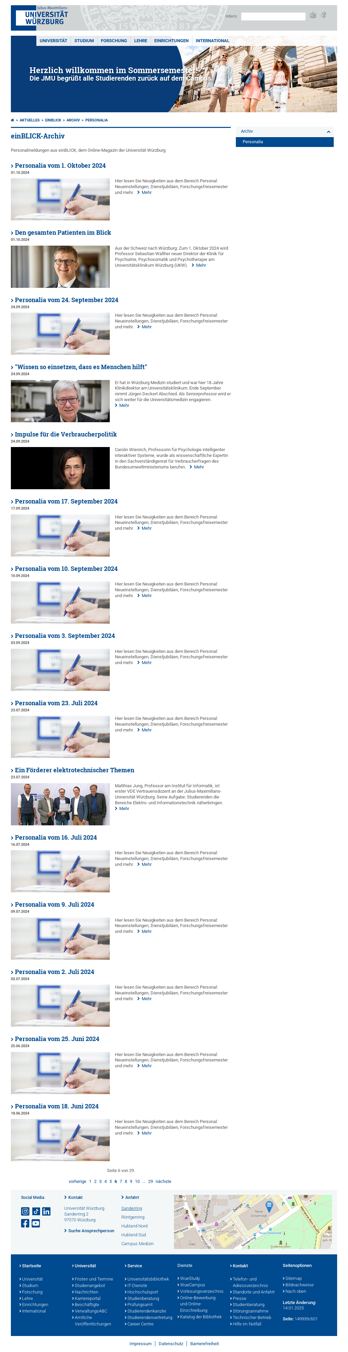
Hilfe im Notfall (245, 1324)
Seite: (288, 1318)
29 (150, 1181)
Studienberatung (142, 1299)
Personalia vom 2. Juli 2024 (54, 972)
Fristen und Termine (92, 1279)
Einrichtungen (171, 40)
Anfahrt (132, 1197)
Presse (238, 1299)
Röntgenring (132, 1217)
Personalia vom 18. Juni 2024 (57, 1106)
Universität (53, 40)
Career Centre (139, 1324)
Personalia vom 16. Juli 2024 (56, 837)
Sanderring (131, 1208)
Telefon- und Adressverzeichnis (249, 1282)
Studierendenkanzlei (145, 1311)
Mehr (147, 192)
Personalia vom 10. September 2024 (66, 569)
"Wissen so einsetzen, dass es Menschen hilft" (81, 367)
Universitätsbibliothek (147, 1279)
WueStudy (188, 1279)
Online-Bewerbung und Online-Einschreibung (196, 1304)
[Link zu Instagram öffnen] (26, 1212)
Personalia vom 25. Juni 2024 (57, 1039)
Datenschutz (171, 1343)
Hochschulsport (141, 1292)
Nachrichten (85, 1292)
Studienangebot (88, 1286)
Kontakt (75, 1197)
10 (137, 1181)
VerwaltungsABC (89, 1311)
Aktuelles (30, 120)
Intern (231, 16)
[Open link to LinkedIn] (47, 1212)
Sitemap (292, 1279)
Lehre (140, 40)
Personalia (96, 120)
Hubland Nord (134, 1226)
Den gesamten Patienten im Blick (63, 232)
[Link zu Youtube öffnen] (36, 1224)
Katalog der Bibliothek (199, 1317)
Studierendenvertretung (148, 1318)
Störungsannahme (249, 1311)
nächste (163, 1181)
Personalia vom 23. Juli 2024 (56, 703)
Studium (84, 40)
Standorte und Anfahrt (252, 1292)
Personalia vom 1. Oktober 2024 (60, 165)
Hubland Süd (133, 1234)
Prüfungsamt (139, 1305)
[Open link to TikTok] (36, 1212)
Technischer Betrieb (250, 1318)
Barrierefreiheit (204, 1343)
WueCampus (191, 1285)
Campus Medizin (137, 1243)
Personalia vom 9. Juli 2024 (54, 904)
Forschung (114, 40)
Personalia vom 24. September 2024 (66, 300)
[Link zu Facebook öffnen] (26, 1224)
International (212, 40)
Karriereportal (86, 1299)
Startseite (30, 1266)
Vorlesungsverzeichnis (200, 1292)
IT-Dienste (136, 1286)
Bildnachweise (298, 1285)
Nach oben (294, 1292)
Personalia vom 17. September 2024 (66, 501)
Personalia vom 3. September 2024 (65, 636)
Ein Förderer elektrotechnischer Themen (74, 770)
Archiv (73, 120)
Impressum (140, 1343)
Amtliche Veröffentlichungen (91, 1321)
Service (133, 1266)
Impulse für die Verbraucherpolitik (66, 434)
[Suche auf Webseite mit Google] (273, 16)
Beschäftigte (85, 1305)
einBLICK (53, 120)
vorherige (77, 1181)
